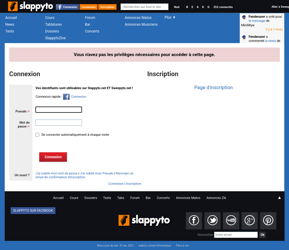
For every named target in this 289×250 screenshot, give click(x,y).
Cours (50, 18)
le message (257, 21)
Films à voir (182, 245)
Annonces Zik (216, 198)
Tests (9, 31)
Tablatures (53, 24)
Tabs (120, 198)
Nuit (176, 7)
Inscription (107, 7)
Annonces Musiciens (141, 24)
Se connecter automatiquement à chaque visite (74, 135)
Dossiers (52, 31)
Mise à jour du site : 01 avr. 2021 (115, 245)
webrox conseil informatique (155, 245)
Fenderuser (257, 17)
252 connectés (223, 7)
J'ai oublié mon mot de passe (56, 173)
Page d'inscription (213, 87)
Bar (87, 24)
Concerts (92, 31)
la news (270, 41)
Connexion (70, 7)
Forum (90, 18)
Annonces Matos (138, 18)
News (9, 24)
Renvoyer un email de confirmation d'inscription (84, 175)
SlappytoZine (55, 38)
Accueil (11, 18)
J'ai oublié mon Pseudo (96, 173)
